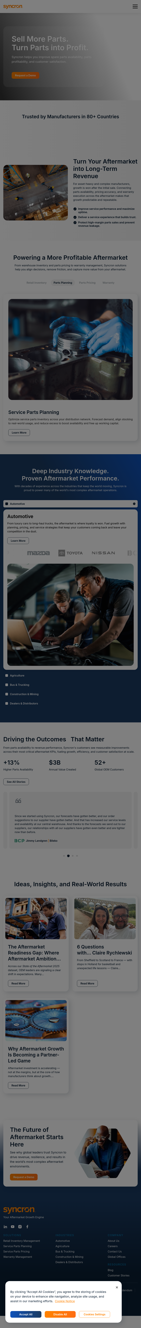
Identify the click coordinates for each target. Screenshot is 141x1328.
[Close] (117, 1287)
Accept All (25, 1314)
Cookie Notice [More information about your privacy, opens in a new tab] (65, 1301)
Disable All (60, 1314)
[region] (63, 1302)
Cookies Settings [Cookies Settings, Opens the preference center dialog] (94, 1314)
